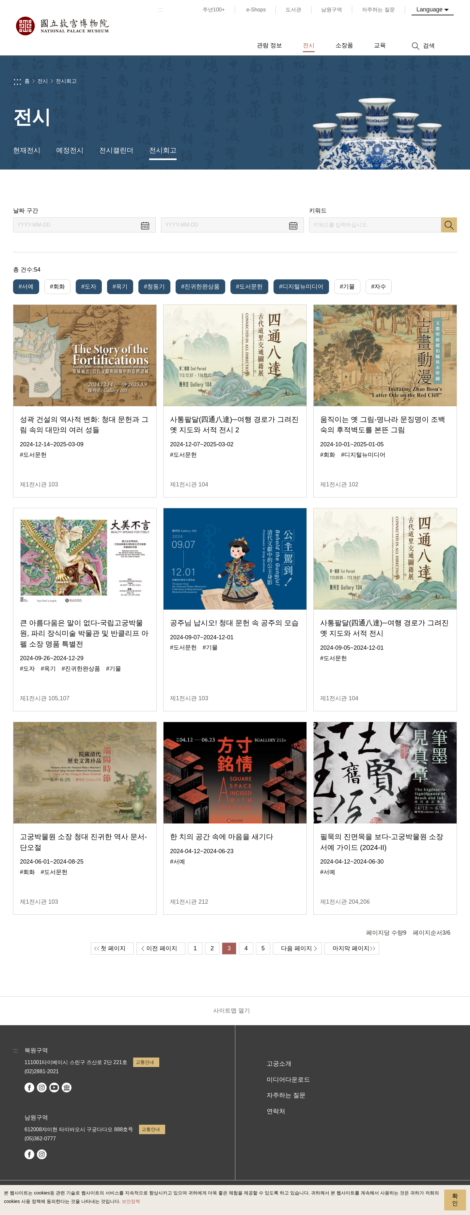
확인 (455, 1200)
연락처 (276, 1111)
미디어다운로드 (288, 1079)
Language (429, 9)
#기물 (347, 286)
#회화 (57, 286)
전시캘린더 (116, 150)
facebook (29, 1087)
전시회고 (66, 81)
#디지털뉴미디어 (301, 286)
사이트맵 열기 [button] (231, 1010)
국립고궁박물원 (62, 26)
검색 (449, 224)
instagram (42, 1087)
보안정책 (131, 1201)
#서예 (26, 286)
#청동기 (154, 286)
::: (160, 10)
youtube (54, 1087)
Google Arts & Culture (66, 1087)
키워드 (318, 210)
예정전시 (70, 150)
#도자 (88, 286)
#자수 (378, 286)
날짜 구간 (25, 210)
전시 (43, 81)
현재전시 (26, 150)
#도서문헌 (249, 286)
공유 (392, 188)
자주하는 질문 (286, 1095)
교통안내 (145, 1062)
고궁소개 (279, 1063)
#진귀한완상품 (200, 286)
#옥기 (120, 286)
